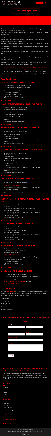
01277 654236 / (25, 21)
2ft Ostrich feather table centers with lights (14, 281)
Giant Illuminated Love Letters (11, 185)
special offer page (10, 291)
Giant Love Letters (8, 279)
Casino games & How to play (10, 390)
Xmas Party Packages (8, 410)
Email (27, 332)
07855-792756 (25, 23)
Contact (5, 394)
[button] (39, 3)
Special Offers (6, 392)
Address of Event (12, 337)
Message (10, 343)
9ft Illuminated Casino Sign (10, 283)
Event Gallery (6, 387)
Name (10, 324)
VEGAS (4, 224)
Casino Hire (6, 403)
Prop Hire (5, 405)
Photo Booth (7, 278)
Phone (9, 332)
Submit (11, 355)
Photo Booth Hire (7, 407)
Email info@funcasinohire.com (25, 17)
